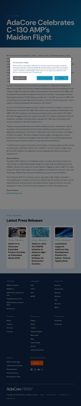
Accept (61, 78)
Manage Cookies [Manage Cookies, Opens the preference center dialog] (20, 78)
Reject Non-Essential (45, 78)
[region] (40, 70)
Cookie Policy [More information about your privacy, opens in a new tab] (37, 72)
